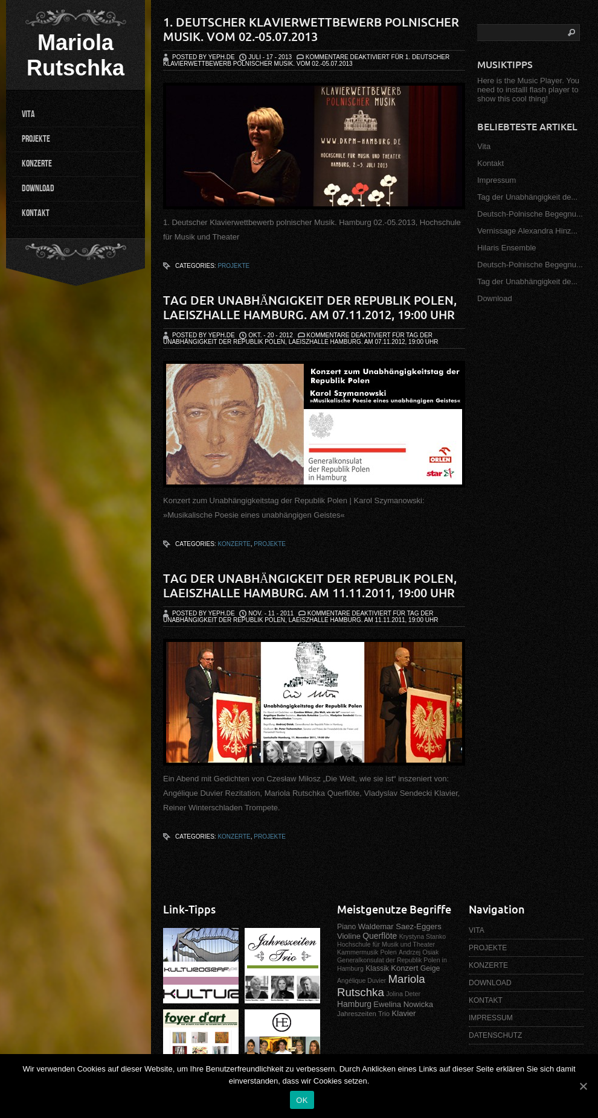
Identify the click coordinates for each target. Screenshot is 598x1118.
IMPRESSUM (491, 1018)
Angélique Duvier (361, 980)
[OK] (583, 1086)
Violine (349, 936)
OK (301, 1100)
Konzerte (233, 544)
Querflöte (379, 936)
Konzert (404, 968)
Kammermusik (357, 952)
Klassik (377, 968)
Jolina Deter (403, 993)
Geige (430, 968)
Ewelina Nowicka (403, 1004)
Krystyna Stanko (422, 936)
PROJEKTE (36, 139)
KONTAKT (36, 213)
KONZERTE (37, 164)
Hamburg (354, 1004)
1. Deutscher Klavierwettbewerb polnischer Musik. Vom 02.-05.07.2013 (311, 29)
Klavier (404, 1013)
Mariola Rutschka (75, 55)
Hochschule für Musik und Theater (386, 944)
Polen (388, 952)
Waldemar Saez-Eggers (400, 926)
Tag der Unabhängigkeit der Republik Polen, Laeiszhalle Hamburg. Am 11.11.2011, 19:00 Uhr (310, 585)
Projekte (233, 265)
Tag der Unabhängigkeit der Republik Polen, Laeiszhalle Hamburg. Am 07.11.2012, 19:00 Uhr (310, 307)
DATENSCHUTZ (495, 1035)
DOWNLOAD (38, 188)
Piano (346, 927)
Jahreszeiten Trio (363, 1013)
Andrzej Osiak (419, 952)
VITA (28, 114)
